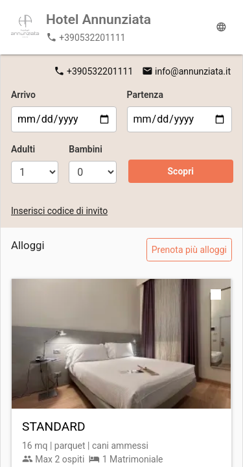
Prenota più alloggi (189, 250)
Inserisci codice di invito (59, 211)
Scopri (180, 171)
